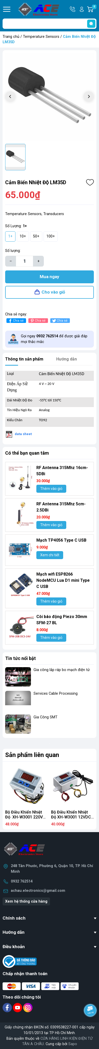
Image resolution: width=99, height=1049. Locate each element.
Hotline (73, 9)
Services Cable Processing (56, 693)
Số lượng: (13, 251)
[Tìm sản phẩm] (49, 24)
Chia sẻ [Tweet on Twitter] (59, 321)
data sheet (23, 434)
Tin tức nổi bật (20, 658)
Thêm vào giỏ (51, 489)
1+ (10, 236)
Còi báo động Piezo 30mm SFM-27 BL (61, 619)
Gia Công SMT (45, 717)
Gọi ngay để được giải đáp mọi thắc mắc (54, 339)
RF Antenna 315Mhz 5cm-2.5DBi (61, 507)
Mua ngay (49, 276)
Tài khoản (82, 9)
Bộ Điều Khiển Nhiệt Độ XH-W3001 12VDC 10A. (71, 817)
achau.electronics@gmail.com (38, 890)
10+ (23, 236)
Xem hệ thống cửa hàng (26, 901)
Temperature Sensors (41, 36)
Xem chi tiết (49, 555)
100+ (50, 236)
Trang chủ (11, 36)
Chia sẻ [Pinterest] (37, 321)
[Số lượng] (24, 261)
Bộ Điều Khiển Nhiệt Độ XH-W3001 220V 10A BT (24, 817)
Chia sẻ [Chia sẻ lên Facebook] (15, 321)
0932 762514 (21, 881)
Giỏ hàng (94, 9)
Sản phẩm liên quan (32, 755)
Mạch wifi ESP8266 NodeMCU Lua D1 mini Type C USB (63, 580)
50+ (36, 236)
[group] (49, 97)
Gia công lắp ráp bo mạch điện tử (62, 670)
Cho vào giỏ (53, 292)
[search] (91, 24)
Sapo (72, 1044)
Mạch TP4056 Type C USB (61, 540)
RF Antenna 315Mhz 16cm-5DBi (62, 470)
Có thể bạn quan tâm (27, 453)
